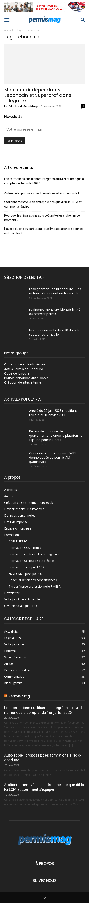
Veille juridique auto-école (22, 599)
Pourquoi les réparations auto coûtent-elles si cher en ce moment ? (42, 218)
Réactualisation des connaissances (33, 580)
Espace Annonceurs (17, 528)
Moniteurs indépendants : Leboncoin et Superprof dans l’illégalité (37, 95)
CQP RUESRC (18, 541)
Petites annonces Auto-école (26, 378)
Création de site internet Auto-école (29, 503)
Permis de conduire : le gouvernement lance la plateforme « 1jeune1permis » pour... (55, 435)
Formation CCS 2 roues (25, 548)
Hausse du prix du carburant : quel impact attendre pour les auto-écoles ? (43, 231)
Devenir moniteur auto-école (24, 509)
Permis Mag (19, 696)
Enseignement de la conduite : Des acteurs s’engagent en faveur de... (55, 291)
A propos (10, 490)
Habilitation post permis (25, 573)
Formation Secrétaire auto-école (31, 561)
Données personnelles (19, 515)
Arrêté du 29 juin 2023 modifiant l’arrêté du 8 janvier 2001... (53, 412)
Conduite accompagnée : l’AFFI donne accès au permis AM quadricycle (52, 457)
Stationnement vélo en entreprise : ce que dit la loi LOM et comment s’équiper (43, 204)
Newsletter (11, 593)
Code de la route (17, 373)
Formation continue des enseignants (34, 554)
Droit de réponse (16, 522)
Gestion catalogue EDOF (21, 606)
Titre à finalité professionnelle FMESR (35, 586)
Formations (12, 535)
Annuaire (10, 496)
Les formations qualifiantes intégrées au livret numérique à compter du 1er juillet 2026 (44, 181)
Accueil (8, 30)
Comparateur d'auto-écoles (25, 364)
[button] (7, 20)
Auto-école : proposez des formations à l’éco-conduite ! (41, 193)
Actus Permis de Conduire (23, 369)
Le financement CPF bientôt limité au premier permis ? (54, 311)
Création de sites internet (23, 382)
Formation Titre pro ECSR (26, 567)
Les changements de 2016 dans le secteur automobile (54, 332)
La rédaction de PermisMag (21, 106)
